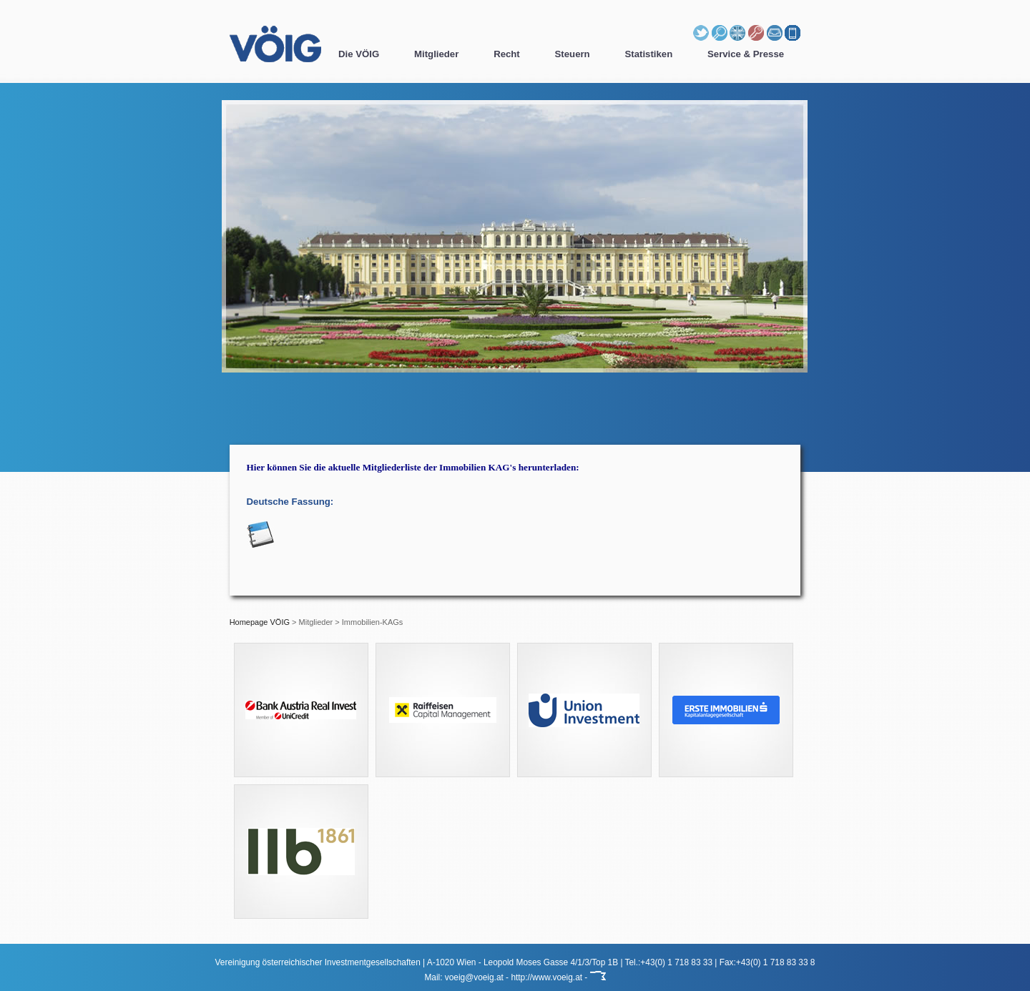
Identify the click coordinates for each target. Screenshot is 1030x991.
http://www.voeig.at (546, 977)
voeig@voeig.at (474, 977)
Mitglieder (436, 54)
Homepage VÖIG (260, 622)
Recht (507, 54)
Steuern (572, 54)
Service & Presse (745, 54)
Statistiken (649, 54)
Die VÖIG (358, 54)
